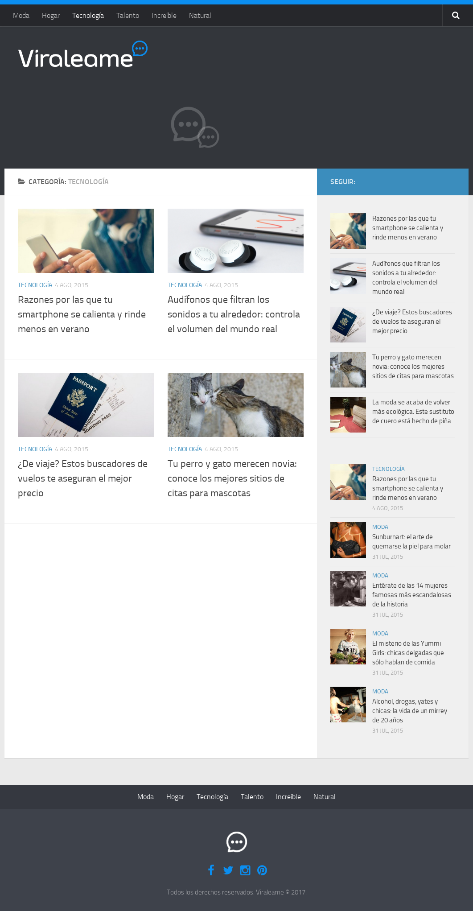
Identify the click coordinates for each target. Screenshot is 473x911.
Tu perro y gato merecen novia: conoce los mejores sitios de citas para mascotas (232, 478)
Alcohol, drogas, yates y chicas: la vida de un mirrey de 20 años (409, 710)
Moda (21, 15)
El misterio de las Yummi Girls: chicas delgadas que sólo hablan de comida (408, 652)
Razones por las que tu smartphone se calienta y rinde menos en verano (82, 314)
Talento (127, 15)
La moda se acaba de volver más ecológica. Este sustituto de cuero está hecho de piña (413, 411)
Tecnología (88, 15)
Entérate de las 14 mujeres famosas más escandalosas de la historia (411, 594)
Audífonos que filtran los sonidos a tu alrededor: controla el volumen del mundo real (234, 314)
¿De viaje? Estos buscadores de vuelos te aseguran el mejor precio (83, 478)
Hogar (51, 15)
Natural (200, 15)
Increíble (164, 15)
